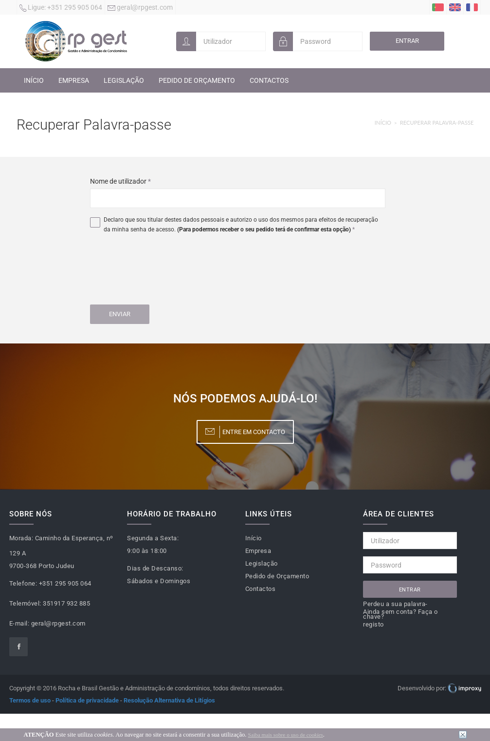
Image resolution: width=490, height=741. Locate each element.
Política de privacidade (87, 700)
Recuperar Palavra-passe (437, 122)
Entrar (407, 40)
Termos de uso (30, 700)
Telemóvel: (25, 603)
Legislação (124, 80)
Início (34, 80)
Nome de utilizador (120, 181)
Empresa (73, 80)
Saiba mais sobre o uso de (285, 735)
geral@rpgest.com (140, 8)
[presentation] (164, 271)
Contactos (269, 80)
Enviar (119, 314)
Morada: (21, 538)
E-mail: (19, 623)
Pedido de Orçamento (197, 80)
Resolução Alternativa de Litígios (169, 700)
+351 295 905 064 (60, 8)
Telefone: (23, 583)
